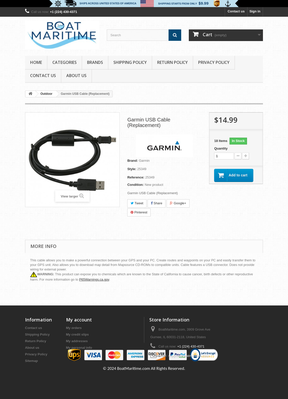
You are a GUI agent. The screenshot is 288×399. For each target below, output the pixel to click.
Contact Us (43, 75)
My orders (74, 328)
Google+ (178, 203)
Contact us (236, 11)
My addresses (77, 341)
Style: (131, 169)
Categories (64, 62)
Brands (95, 62)
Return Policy (172, 62)
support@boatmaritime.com (189, 356)
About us (76, 75)
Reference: (135, 177)
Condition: (135, 185)
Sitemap (31, 361)
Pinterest (139, 212)
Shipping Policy (130, 62)
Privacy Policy (214, 62)
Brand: (132, 160)
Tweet (137, 203)
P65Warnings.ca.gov (94, 279)
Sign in (255, 11)
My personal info (79, 348)
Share (156, 203)
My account (79, 320)
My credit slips (77, 334)
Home (36, 62)
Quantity (221, 148)
